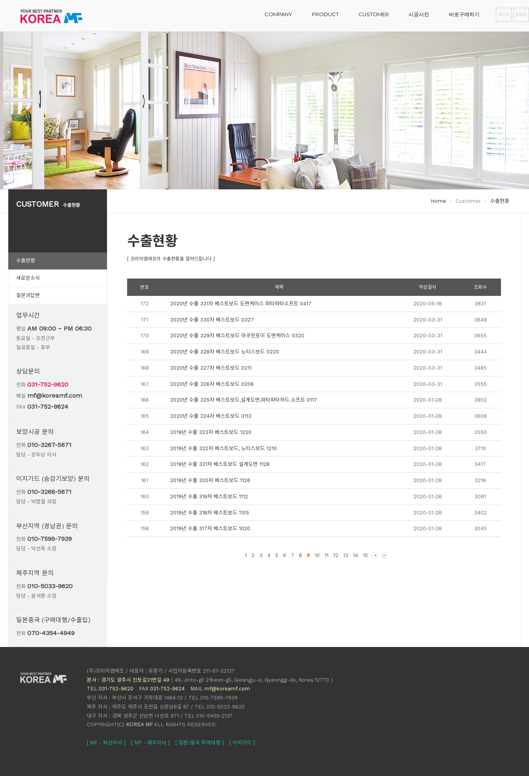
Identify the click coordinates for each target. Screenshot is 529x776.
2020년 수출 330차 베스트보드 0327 (212, 320)
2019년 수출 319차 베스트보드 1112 (209, 496)
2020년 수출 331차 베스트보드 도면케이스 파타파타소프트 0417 (240, 304)
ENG (521, 14)
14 (355, 555)
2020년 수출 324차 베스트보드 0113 (210, 416)
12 (335, 555)
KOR (503, 14)
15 (365, 555)
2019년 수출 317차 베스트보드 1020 (210, 528)
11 (326, 555)
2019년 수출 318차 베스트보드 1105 (209, 513)
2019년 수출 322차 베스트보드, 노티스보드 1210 (223, 448)
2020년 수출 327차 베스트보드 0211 (210, 368)
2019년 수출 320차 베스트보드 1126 (210, 480)
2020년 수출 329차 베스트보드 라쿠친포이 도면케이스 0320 (237, 335)
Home (438, 201)
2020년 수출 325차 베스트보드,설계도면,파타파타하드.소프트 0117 (243, 400)
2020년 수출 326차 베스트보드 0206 (212, 384)
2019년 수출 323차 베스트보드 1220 (210, 432)
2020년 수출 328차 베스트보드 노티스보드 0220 (224, 352)
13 (345, 555)
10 (317, 555)
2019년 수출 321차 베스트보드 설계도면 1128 (220, 464)
